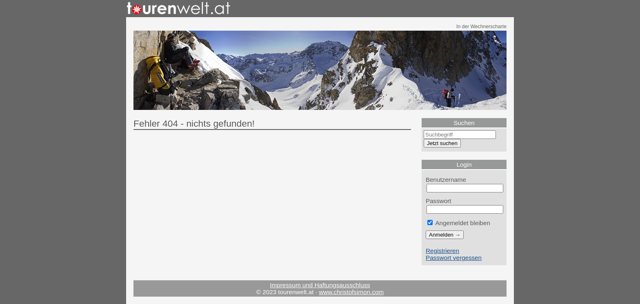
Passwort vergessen (454, 257)
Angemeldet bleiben (458, 222)
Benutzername (446, 179)
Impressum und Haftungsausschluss (320, 285)
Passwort (438, 200)
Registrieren (442, 250)
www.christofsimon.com (351, 291)
